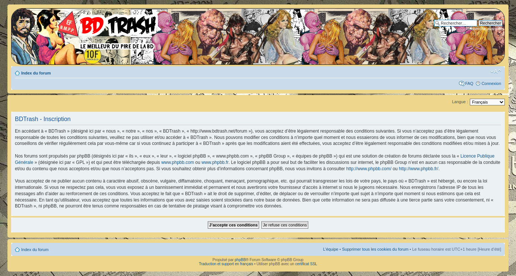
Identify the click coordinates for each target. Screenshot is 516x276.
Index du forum (36, 73)
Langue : (460, 101)
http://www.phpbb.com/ (368, 168)
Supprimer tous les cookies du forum (375, 249)
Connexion (491, 83)
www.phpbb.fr (215, 162)
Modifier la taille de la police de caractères (495, 71)
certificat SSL (306, 264)
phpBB (240, 260)
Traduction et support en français (226, 264)
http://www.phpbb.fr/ (418, 168)
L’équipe (330, 249)
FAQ (469, 83)
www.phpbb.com (177, 162)
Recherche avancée (484, 28)
